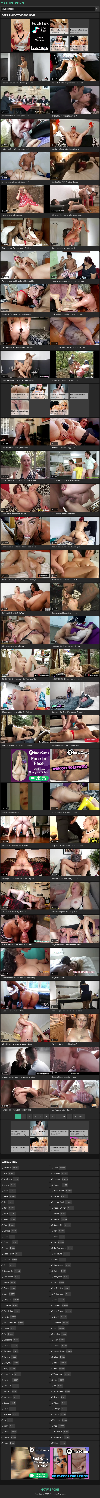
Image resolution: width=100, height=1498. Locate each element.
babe (10, 1196)
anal (9, 1173)
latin (60, 1168)
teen (59, 1368)
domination (12, 1277)
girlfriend (11, 1351)
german (11, 1346)
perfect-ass (62, 1288)
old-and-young (63, 1248)
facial (10, 1317)
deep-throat (13, 1254)
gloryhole (11, 1363)
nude (59, 1237)
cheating (11, 1242)
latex (9, 1443)
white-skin (62, 1437)
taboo (59, 1357)
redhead (61, 1323)
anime (10, 1185)
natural (60, 1219)
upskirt (60, 1397)
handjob (11, 1380)
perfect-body (62, 1294)
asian (10, 1191)
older (60, 1260)
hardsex (10, 1391)
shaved (60, 1346)
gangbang (11, 1340)
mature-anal (63, 1202)
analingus (11, 1179)
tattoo (60, 1363)
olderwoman (62, 1265)
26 (64, 1116)
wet (59, 1426)
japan (10, 1409)
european (11, 1300)
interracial (12, 1397)
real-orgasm (63, 1311)
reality (60, 1317)
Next (81, 1116)
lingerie (61, 1179)
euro (9, 1294)
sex (59, 1328)
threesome (62, 1374)
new (59, 1231)
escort (10, 1288)
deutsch (10, 1260)
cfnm (9, 1237)
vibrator (60, 1403)
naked (60, 1214)
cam (9, 1225)
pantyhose (61, 1277)
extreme (11, 1305)
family (10, 1328)
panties (60, 1271)
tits (59, 1380)
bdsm (10, 1214)
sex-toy (60, 1334)
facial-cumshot (14, 1323)
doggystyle (12, 1271)
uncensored (62, 1391)
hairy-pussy (12, 1374)
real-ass (61, 1305)
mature (61, 1196)
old (59, 1242)
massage (61, 1185)
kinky (9, 1426)
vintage (60, 1409)
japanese (11, 1414)
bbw (9, 1208)
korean (10, 1437)
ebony (10, 1282)
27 (69, 1116)
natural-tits (62, 1225)
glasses (10, 1357)
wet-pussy (61, 1432)
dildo (10, 1265)
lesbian (61, 1173)
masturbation (63, 1191)
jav (8, 1420)
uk (58, 1386)
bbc (9, 1202)
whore (60, 1443)
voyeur (60, 1414)
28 (75, 1116)
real (59, 1300)
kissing (10, 1432)
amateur (11, 1168)
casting (10, 1231)
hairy (10, 1368)
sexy (59, 1340)
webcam (60, 1420)
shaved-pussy (63, 1351)
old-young (62, 1254)
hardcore (11, 1386)
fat (9, 1334)
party (59, 1282)
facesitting (12, 1311)
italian (10, 1403)
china (9, 1248)
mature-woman (64, 1208)
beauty (10, 1219)
